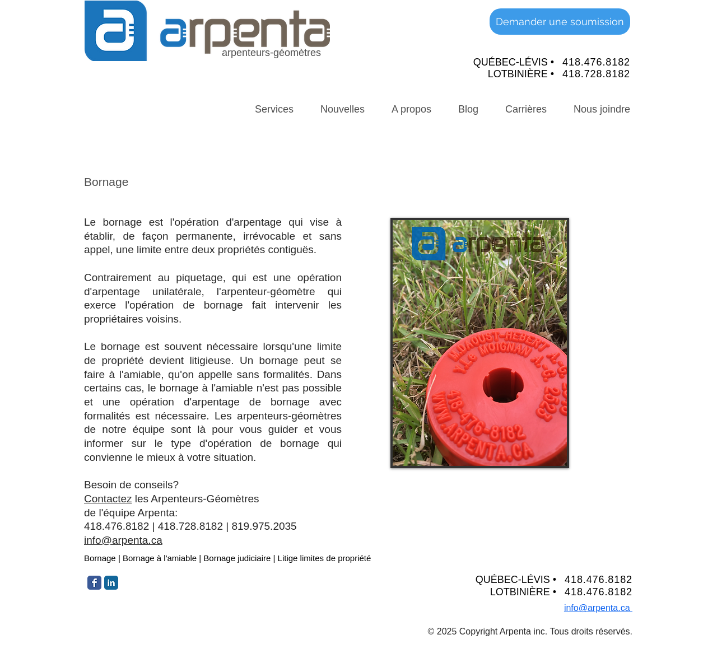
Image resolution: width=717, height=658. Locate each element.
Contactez (108, 499)
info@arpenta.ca (123, 540)
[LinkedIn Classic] (111, 583)
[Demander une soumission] (560, 21)
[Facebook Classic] (94, 583)
